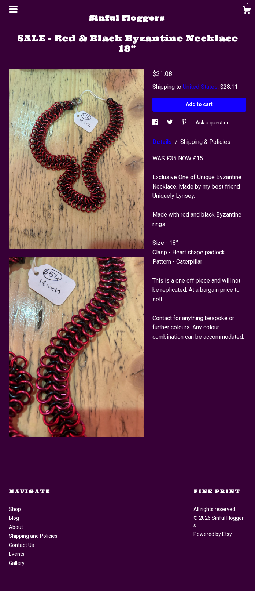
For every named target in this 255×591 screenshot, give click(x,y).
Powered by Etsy (212, 534)
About (16, 527)
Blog (14, 518)
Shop (15, 509)
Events (17, 554)
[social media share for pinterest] (184, 123)
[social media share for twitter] (170, 123)
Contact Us (21, 545)
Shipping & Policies (205, 141)
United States (200, 86)
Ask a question (213, 123)
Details (162, 141)
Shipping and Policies (33, 536)
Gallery (17, 563)
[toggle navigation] (13, 9)
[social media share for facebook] (155, 123)
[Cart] (247, 11)
